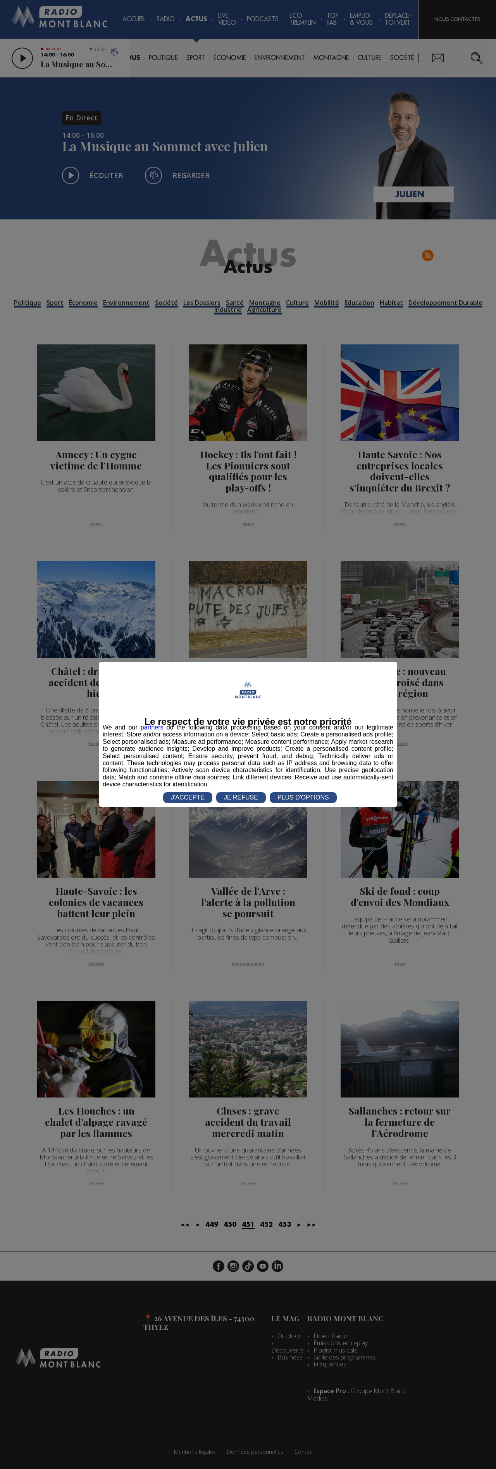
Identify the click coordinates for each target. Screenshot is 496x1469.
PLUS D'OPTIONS (303, 797)
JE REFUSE (241, 797)
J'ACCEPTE (188, 797)
